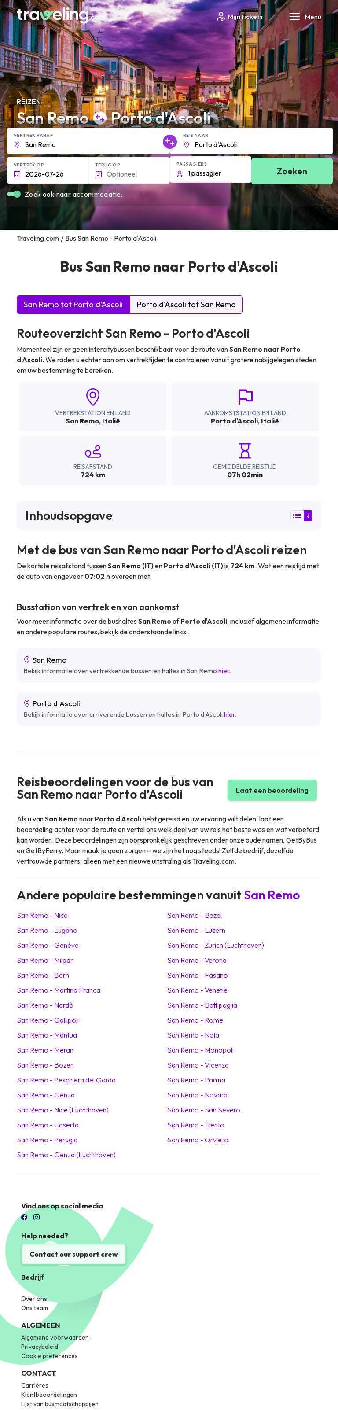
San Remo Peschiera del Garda (66, 1079)
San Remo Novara (197, 1094)
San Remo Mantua (47, 1035)
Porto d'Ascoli (234, 420)
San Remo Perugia (47, 1139)
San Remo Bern (43, 975)
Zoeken (292, 171)
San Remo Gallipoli (48, 1020)
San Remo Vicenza (198, 1064)
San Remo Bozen (45, 1064)
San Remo (82, 420)
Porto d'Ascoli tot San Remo (186, 304)
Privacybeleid (39, 1347)
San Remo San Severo (203, 1109)
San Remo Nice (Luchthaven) (63, 1109)
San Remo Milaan (45, 960)
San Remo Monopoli (200, 1050)
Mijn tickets (239, 16)
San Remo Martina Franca (58, 990)
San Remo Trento (195, 1124)
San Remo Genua (46, 1094)
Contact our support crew (73, 1254)
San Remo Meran (45, 1050)
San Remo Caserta (48, 1124)
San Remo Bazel (194, 915)
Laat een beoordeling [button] (272, 790)
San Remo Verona (197, 960)
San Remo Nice (42, 915)
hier (223, 670)
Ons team (34, 1308)
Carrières (34, 1385)
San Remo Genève (48, 945)
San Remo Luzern (196, 930)
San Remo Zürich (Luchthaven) (215, 945)
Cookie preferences (49, 1356)
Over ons (34, 1299)
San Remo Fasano (197, 975)
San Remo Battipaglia (202, 1005)
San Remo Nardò (45, 1005)
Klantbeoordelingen (49, 1395)
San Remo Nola (193, 1035)
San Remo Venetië (197, 990)
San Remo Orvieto (197, 1139)
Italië (111, 420)
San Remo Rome (195, 1020)
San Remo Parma (196, 1079)
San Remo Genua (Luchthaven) (66, 1154)
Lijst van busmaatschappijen (60, 1404)
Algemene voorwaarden (55, 1337)
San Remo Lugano (47, 930)
